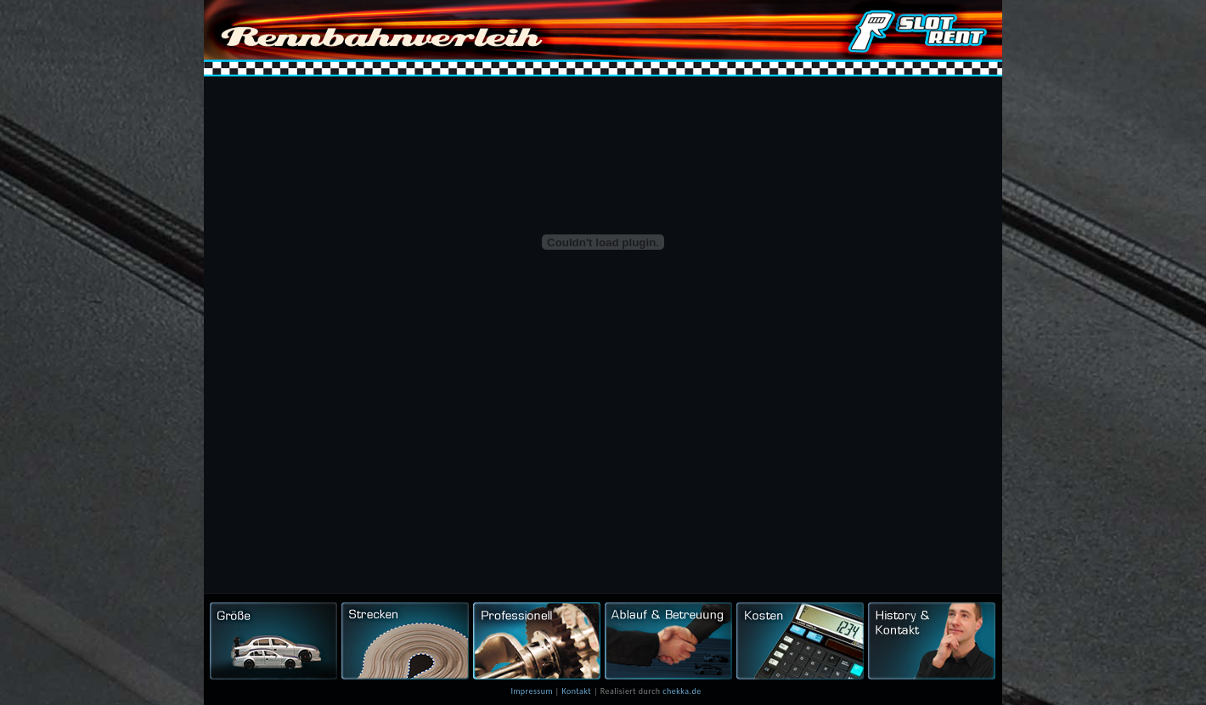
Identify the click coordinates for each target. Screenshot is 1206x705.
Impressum (531, 691)
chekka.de (681, 691)
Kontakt (576, 691)
